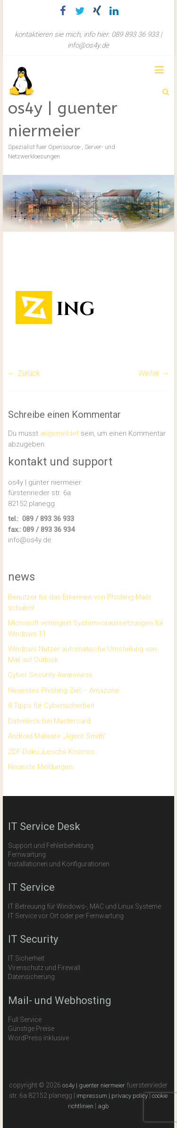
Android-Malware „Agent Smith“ (57, 736)
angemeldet (59, 433)
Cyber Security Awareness (50, 675)
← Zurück (24, 373)
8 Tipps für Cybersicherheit (51, 705)
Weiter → (153, 373)
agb (103, 1106)
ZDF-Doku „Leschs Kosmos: (52, 751)
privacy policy (129, 1095)
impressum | (93, 1095)
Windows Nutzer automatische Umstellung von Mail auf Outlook (82, 654)
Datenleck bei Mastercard (49, 721)
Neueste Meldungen (40, 767)
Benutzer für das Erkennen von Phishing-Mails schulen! (80, 602)
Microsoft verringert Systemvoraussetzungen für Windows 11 (85, 628)
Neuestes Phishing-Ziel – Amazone (63, 690)
